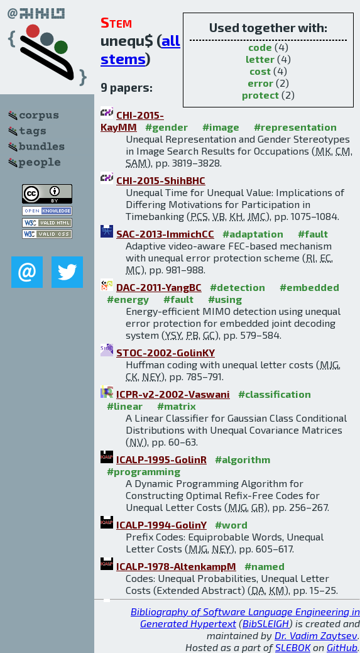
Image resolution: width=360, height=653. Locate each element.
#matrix (176, 406)
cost (260, 71)
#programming (143, 471)
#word (231, 524)
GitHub (342, 647)
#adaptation (252, 233)
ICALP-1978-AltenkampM (176, 566)
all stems (140, 49)
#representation (295, 127)
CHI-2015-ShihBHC (160, 180)
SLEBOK (292, 647)
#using (225, 299)
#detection (237, 287)
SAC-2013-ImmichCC (165, 233)
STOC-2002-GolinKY (165, 352)
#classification (274, 394)
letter (260, 59)
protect (260, 95)
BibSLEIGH (266, 623)
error (260, 83)
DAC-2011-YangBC (159, 287)
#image (220, 127)
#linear (125, 406)
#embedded (309, 287)
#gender (166, 127)
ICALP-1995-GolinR (161, 459)
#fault (313, 233)
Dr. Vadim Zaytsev (316, 635)
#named (264, 566)
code (260, 47)
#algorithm (242, 459)
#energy (128, 299)
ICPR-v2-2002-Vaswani (173, 394)
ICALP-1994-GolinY (161, 524)
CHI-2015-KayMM (132, 121)
